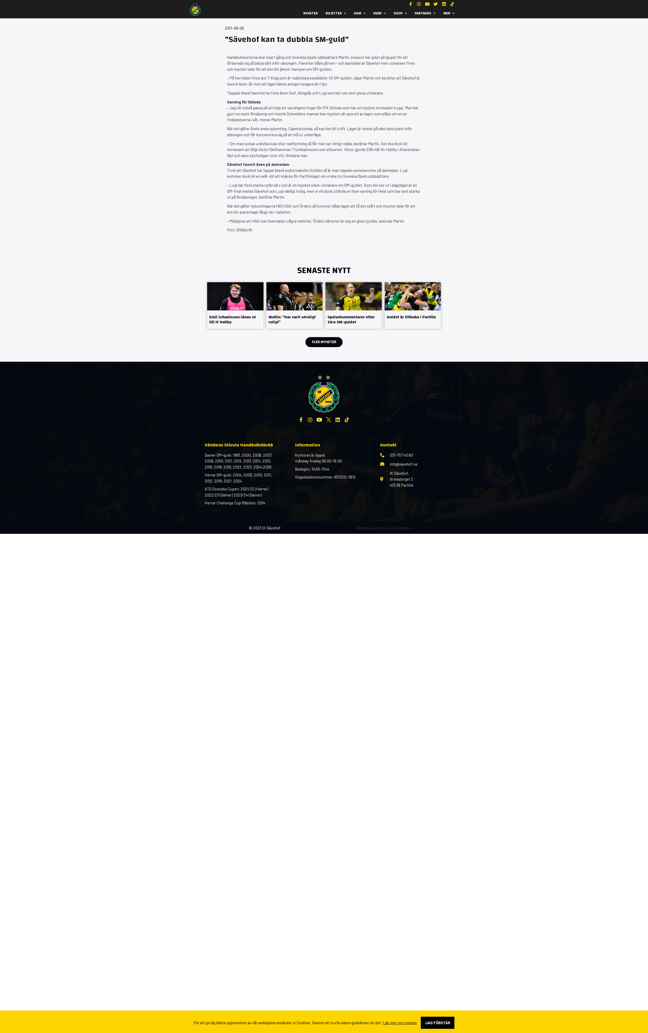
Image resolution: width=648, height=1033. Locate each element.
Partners (425, 13)
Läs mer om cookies (400, 1022)
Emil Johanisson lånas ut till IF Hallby (232, 319)
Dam (359, 13)
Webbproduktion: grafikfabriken (384, 527)
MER (448, 13)
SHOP (400, 13)
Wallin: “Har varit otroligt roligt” (292, 319)
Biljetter (336, 13)
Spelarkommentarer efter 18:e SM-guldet (351, 319)
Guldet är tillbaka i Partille (411, 317)
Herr (379, 13)
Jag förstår (437, 1022)
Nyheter (310, 13)
